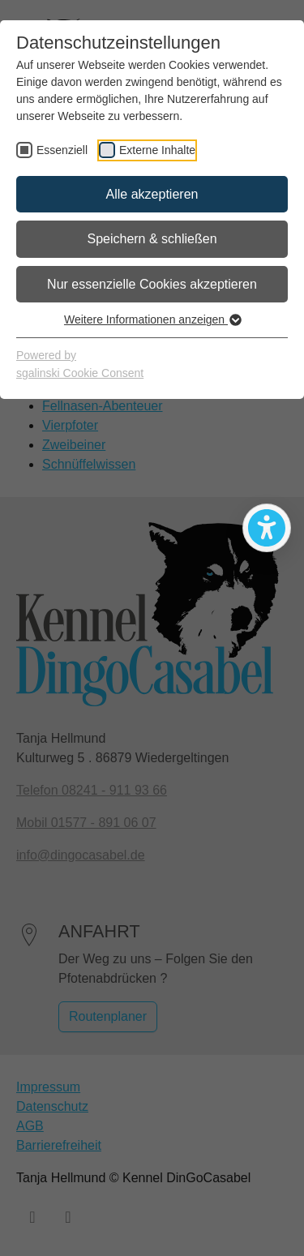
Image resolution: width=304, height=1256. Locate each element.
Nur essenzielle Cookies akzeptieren (152, 284)
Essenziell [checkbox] (62, 150)
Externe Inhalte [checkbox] (157, 150)
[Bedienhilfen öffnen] (266, 528)
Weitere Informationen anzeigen (152, 319)
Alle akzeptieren (152, 194)
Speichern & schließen (151, 239)
